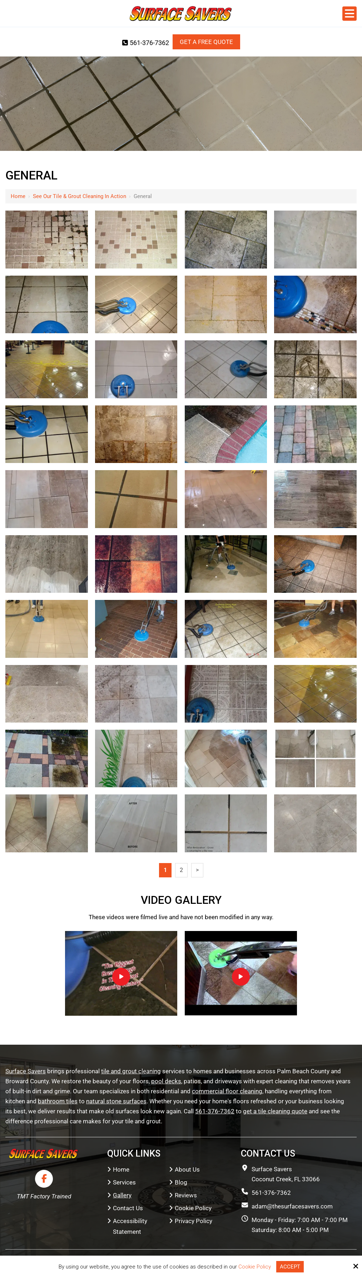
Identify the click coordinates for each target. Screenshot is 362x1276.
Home (18, 196)
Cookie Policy (254, 1266)
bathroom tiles (58, 1101)
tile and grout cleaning (131, 1071)
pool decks (166, 1081)
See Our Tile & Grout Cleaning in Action (79, 196)
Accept (290, 1266)
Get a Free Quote (206, 41)
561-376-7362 (145, 42)
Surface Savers (25, 1071)
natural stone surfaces (116, 1101)
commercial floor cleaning (227, 1091)
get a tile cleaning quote (275, 1111)
